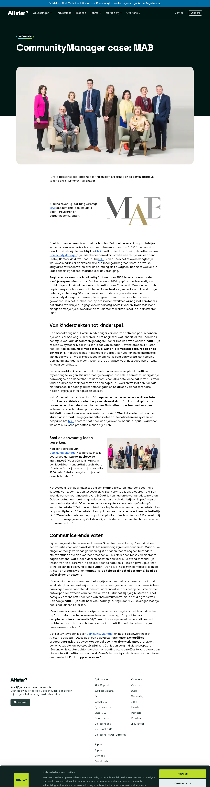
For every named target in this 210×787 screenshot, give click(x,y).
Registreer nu (153, 3)
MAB (53, 207)
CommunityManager (63, 255)
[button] (197, 3)
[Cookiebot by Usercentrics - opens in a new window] (21, 780)
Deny (183, 775)
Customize (183, 765)
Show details (50, 780)
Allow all (183, 756)
